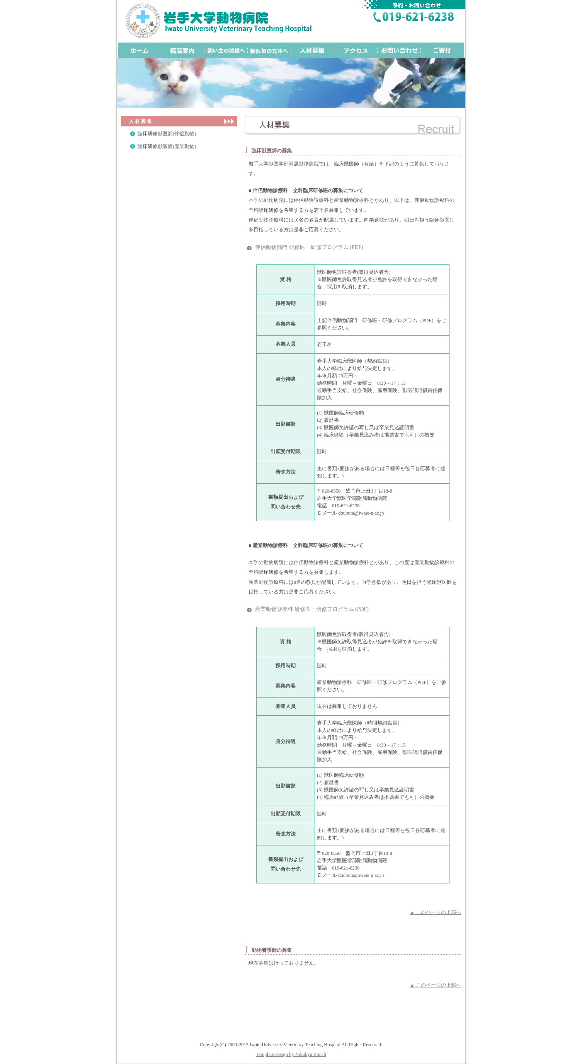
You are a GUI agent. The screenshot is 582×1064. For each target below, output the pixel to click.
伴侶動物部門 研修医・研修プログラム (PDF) (309, 247)
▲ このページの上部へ (435, 912)
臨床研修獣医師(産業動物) (167, 146)
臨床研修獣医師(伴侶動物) (167, 133)
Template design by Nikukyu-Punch (291, 1054)
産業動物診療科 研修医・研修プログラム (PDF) (312, 609)
